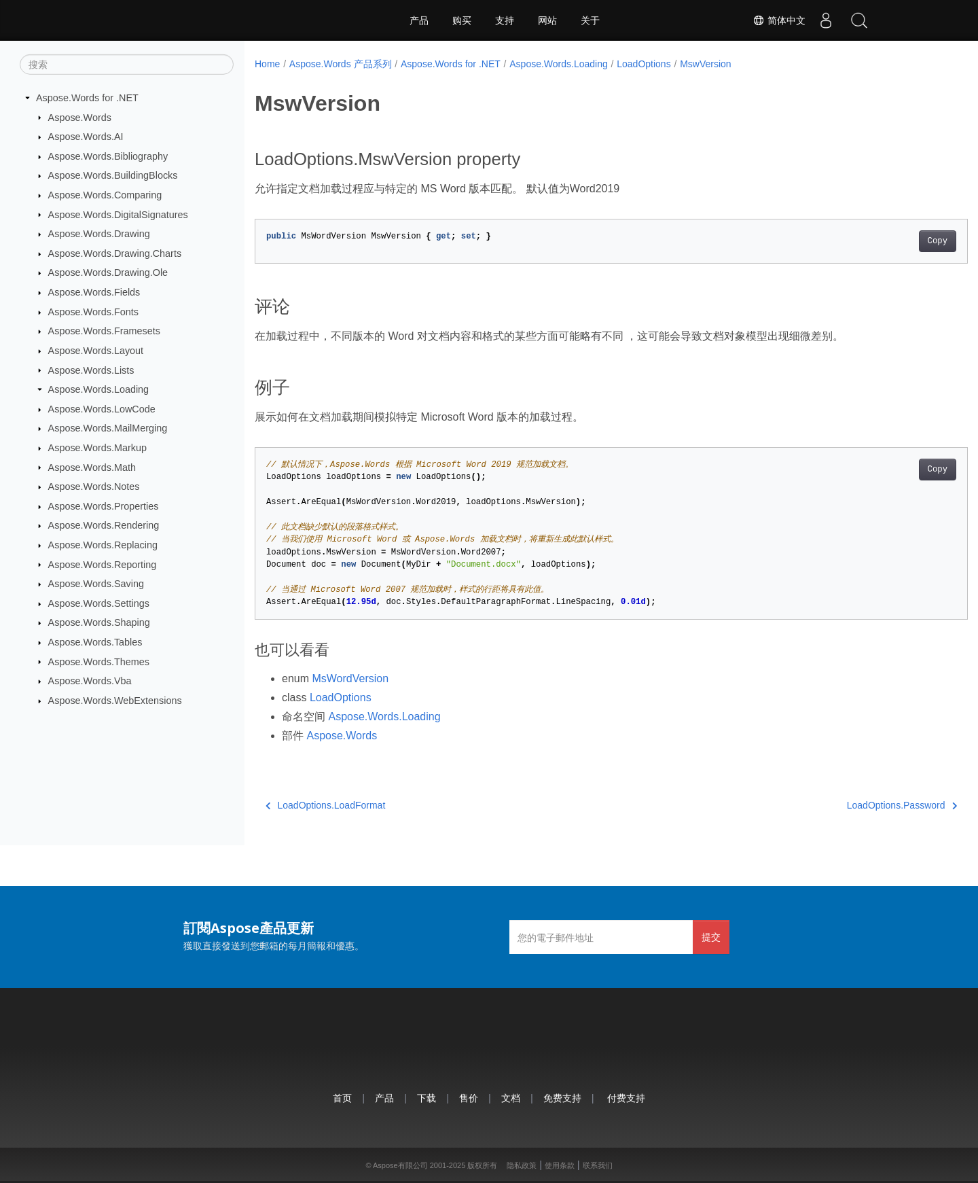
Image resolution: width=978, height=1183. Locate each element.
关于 (590, 20)
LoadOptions (643, 63)
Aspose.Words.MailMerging (108, 428)
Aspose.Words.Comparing (105, 195)
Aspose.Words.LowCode (102, 409)
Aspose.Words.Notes (94, 486)
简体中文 (778, 20)
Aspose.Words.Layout (96, 350)
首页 (342, 1097)
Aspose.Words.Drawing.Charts (114, 253)
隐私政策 (522, 1165)
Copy (888, 241)
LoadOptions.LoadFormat (325, 805)
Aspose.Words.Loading (98, 389)
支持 (504, 20)
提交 (711, 936)
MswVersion (705, 63)
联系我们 (598, 1165)
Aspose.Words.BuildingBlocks (113, 175)
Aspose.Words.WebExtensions (115, 700)
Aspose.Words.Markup (97, 447)
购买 (461, 20)
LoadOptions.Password (852, 805)
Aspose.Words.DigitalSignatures (118, 214)
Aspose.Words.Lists (91, 369)
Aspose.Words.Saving (96, 583)
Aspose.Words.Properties (103, 506)
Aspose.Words (79, 116)
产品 (419, 20)
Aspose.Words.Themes (98, 661)
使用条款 (560, 1165)
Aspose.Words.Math (92, 466)
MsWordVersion (350, 678)
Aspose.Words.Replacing (103, 545)
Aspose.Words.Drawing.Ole (108, 272)
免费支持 (562, 1097)
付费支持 (626, 1097)
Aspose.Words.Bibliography (108, 156)
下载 (426, 1097)
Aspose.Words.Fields (94, 292)
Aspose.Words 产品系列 (340, 63)
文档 (510, 1097)
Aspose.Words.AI (86, 136)
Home (267, 63)
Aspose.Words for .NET (87, 97)
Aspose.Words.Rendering (104, 525)
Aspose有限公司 (400, 1165)
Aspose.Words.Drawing (99, 233)
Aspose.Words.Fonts (93, 311)
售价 (468, 1097)
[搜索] (127, 64)
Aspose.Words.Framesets (104, 330)
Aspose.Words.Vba (90, 680)
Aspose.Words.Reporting (102, 564)
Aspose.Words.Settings (98, 603)
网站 (547, 20)
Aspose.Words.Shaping (99, 622)
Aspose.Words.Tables (95, 642)
